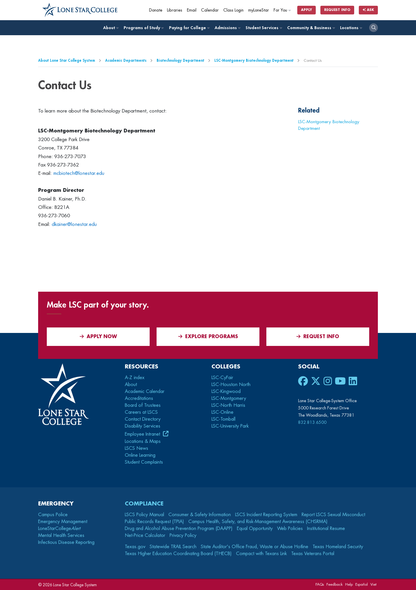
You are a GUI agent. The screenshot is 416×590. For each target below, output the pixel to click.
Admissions (227, 28)
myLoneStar (258, 10)
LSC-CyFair (222, 377)
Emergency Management (62, 521)
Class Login (233, 10)
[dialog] (398, 572)
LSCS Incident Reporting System (266, 514)
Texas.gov (135, 546)
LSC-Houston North (230, 384)
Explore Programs (208, 336)
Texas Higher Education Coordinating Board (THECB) (178, 553)
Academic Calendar (144, 391)
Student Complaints (144, 462)
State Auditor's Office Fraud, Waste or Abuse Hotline (254, 546)
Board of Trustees (143, 405)
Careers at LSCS (141, 412)
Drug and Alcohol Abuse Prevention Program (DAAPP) (179, 528)
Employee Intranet (143, 434)
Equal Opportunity (255, 528)
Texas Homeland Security (338, 546)
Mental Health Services (61, 535)
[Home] (80, 10)
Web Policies (290, 528)
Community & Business (311, 28)
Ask (368, 10)
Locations (351, 28)
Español (361, 584)
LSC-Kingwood (226, 391)
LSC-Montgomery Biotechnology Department (254, 60)
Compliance (144, 503)
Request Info (337, 10)
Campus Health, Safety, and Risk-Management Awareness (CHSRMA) (258, 521)
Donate (155, 10)
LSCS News (136, 448)
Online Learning (140, 455)
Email (191, 10)
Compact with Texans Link (261, 553)
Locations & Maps (143, 441)
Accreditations (139, 398)
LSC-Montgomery (228, 398)
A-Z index (134, 377)
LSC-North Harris (228, 405)
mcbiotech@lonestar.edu (78, 173)
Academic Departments (125, 60)
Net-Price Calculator (145, 535)
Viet (373, 584)
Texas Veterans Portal (312, 553)
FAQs (319, 584)
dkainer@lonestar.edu (74, 224)
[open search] (373, 27)
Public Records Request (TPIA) (154, 521)
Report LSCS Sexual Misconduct (333, 514)
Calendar (210, 10)
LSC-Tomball (223, 419)
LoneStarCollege (59, 528)
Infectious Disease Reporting (66, 542)
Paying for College (189, 28)
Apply (306, 10)
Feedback (334, 584)
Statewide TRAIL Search (173, 546)
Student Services (264, 28)
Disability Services (142, 426)
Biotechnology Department (180, 60)
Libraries (174, 10)
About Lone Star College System (66, 60)
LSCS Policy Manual (144, 514)
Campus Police (53, 514)
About (110, 28)
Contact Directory (143, 419)
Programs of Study (143, 28)
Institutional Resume (326, 528)
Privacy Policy (183, 535)
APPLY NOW (98, 336)
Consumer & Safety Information (199, 514)
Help (349, 584)
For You (282, 10)
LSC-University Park (230, 426)
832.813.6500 (312, 422)
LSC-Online (222, 412)
